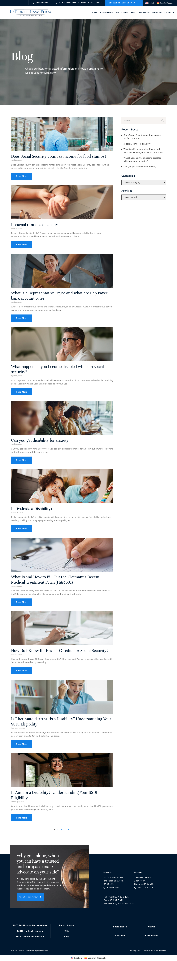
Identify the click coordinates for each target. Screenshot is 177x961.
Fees (133, 12)
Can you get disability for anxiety (40, 440)
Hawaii (152, 926)
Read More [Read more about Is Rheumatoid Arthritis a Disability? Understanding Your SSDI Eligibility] (21, 744)
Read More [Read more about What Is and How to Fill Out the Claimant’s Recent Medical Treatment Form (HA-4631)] (21, 602)
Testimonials (144, 12)
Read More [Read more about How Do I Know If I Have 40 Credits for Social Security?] (21, 670)
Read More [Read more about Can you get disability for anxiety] (21, 460)
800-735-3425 (121, 896)
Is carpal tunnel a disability (34, 224)
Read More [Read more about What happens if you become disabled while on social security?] (21, 391)
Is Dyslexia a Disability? (32, 508)
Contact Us (169, 12)
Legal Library (66, 925)
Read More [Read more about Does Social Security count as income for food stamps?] (21, 176)
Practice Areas (106, 12)
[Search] (162, 120)
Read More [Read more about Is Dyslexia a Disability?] (21, 528)
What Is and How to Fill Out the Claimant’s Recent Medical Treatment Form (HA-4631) (55, 579)
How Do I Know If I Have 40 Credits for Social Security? (59, 650)
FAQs (66, 931)
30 (69, 829)
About (94, 12)
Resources (157, 12)
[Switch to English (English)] (150, 3)
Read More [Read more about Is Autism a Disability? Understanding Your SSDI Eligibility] (21, 817)
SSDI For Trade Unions (30, 931)
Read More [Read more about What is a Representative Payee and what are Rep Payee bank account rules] (21, 318)
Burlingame (151, 935)
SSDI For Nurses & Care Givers (30, 925)
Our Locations (122, 12)
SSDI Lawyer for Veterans (30, 936)
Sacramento (120, 926)
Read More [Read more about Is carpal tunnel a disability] (21, 244)
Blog (66, 936)
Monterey (119, 935)
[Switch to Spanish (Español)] (166, 3)
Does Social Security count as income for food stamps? (58, 156)
